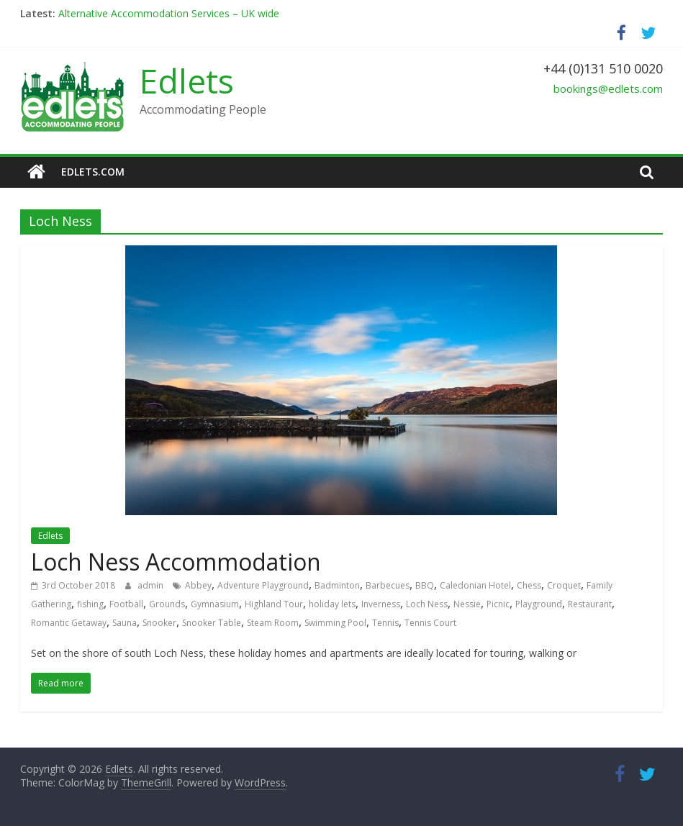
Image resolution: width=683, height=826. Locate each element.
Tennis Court (430, 623)
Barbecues (388, 585)
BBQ (424, 585)
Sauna (124, 623)
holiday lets (332, 604)
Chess (529, 585)
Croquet (564, 585)
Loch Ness (427, 604)
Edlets (187, 80)
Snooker (159, 623)
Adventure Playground (263, 585)
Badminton (337, 585)
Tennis (385, 623)
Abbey (198, 585)
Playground (538, 604)
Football (126, 604)
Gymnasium (215, 604)
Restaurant (590, 604)
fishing (90, 604)
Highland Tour (274, 604)
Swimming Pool (335, 623)
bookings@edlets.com (608, 88)
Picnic (498, 604)
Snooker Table (211, 623)
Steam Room (273, 623)
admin (151, 585)
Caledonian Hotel (475, 585)
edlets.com (93, 171)
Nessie (467, 604)
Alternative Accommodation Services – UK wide (168, 13)
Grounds (167, 604)
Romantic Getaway (69, 623)
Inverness (380, 604)
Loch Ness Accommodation (176, 561)
